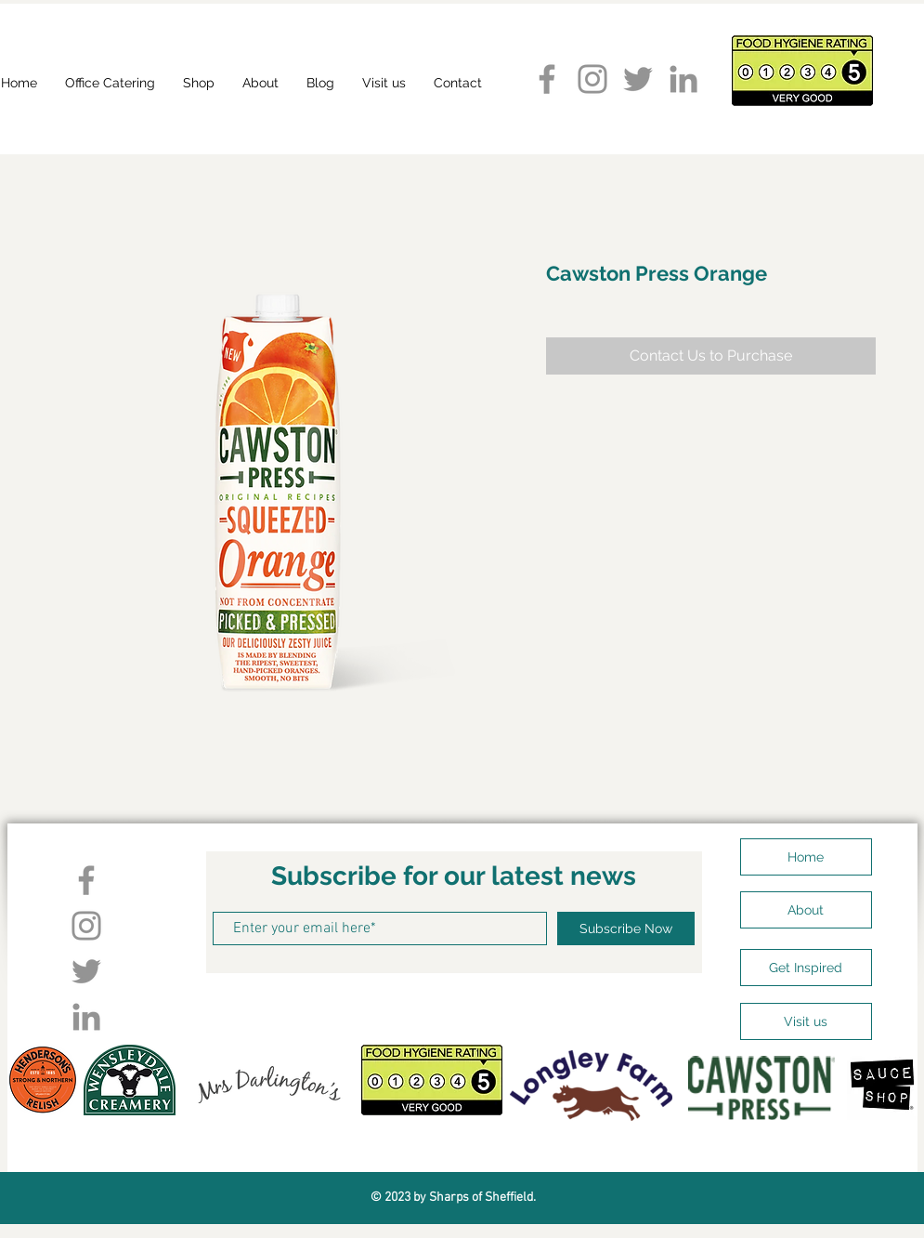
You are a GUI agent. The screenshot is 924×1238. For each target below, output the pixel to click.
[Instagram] (592, 79)
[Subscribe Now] (626, 928)
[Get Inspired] (806, 967)
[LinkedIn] (683, 79)
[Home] (806, 857)
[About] (806, 909)
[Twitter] (637, 79)
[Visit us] (806, 1021)
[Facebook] (546, 79)
